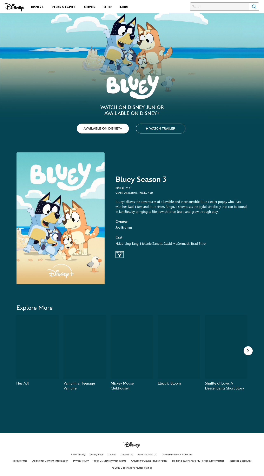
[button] (160, 128)
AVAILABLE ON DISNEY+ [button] (103, 129)
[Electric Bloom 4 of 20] (179, 347)
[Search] (219, 6)
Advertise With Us (147, 454)
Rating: (120, 187)
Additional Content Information (50, 460)
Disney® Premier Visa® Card (176, 454)
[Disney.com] (14, 7)
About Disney (78, 454)
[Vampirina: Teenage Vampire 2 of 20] (85, 347)
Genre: (119, 192)
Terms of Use (20, 460)
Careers (112, 454)
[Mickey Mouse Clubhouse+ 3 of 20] (132, 347)
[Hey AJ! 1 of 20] (37, 347)
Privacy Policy (81, 460)
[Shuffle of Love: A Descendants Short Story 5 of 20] (226, 347)
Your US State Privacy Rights (110, 460)
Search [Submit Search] (254, 6)
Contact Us (126, 454)
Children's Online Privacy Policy (149, 460)
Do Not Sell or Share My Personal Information (198, 460)
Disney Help (96, 454)
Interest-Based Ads (240, 460)
